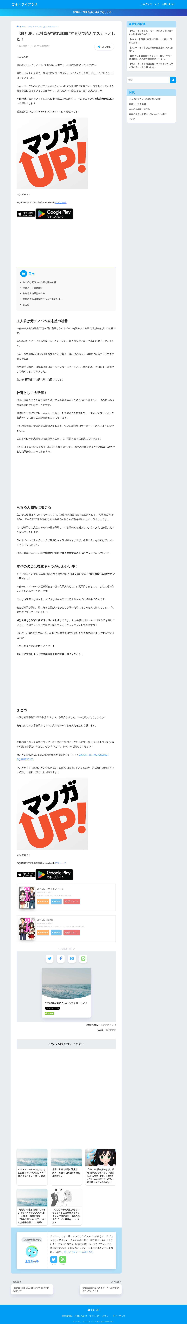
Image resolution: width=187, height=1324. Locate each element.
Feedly (62, 1264)
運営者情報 (67, 1316)
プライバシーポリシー (99, 1316)
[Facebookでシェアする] (61, 958)
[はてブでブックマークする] (72, 958)
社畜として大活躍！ (33, 288)
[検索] (173, 80)
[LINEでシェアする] (83, 958)
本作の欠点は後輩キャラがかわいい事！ (43, 299)
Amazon (43, 901)
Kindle (57, 901)
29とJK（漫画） (45, 919)
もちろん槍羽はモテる (34, 293)
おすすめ (111, 1029)
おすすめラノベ (108, 1024)
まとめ (26, 304)
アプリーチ (60, 202)
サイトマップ (119, 1316)
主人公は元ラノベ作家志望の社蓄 (39, 282)
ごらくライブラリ (26, 4)
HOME (93, 1310)
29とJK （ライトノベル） (50, 888)
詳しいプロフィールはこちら (78, 1251)
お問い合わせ (168, 4)
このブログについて (149, 4)
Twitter (53, 1264)
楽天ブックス (73, 901)
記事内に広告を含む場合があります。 (93, 12)
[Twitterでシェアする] (49, 958)
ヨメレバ (49, 892)
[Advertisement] (66, 241)
